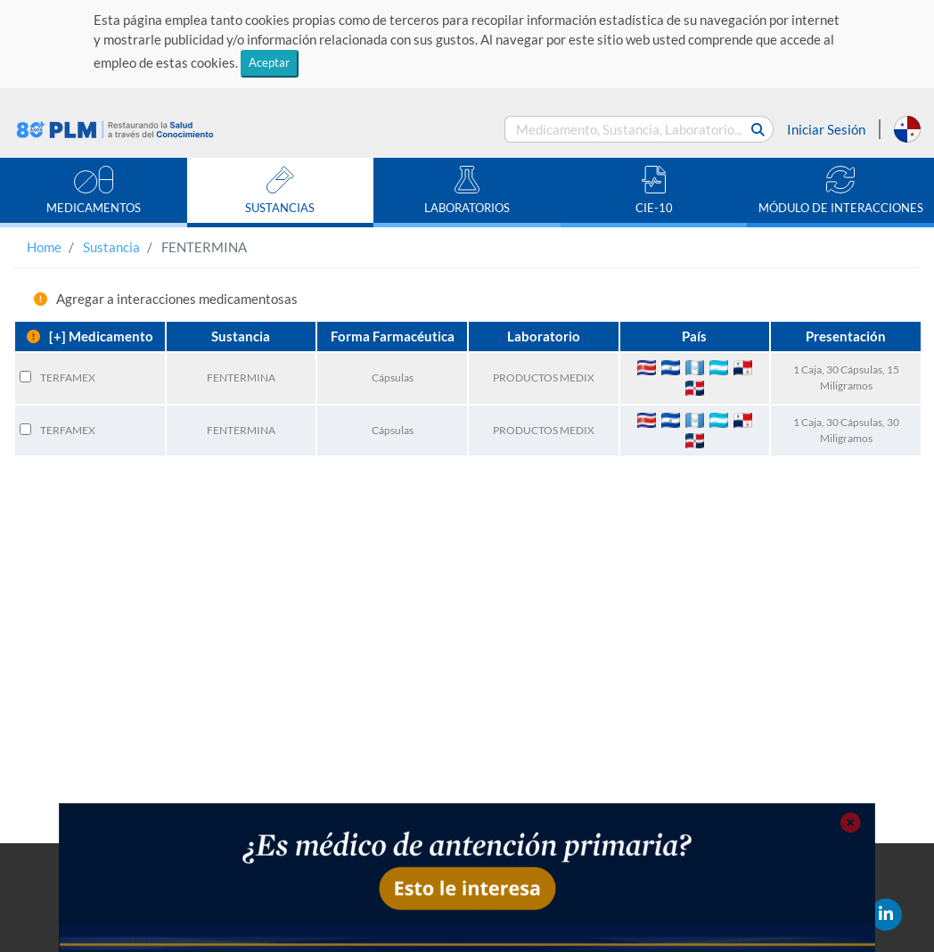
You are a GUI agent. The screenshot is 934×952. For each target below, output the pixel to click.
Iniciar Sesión (826, 129)
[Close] (850, 823)
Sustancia (111, 247)
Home (44, 247)
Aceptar (269, 62)
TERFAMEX (67, 377)
